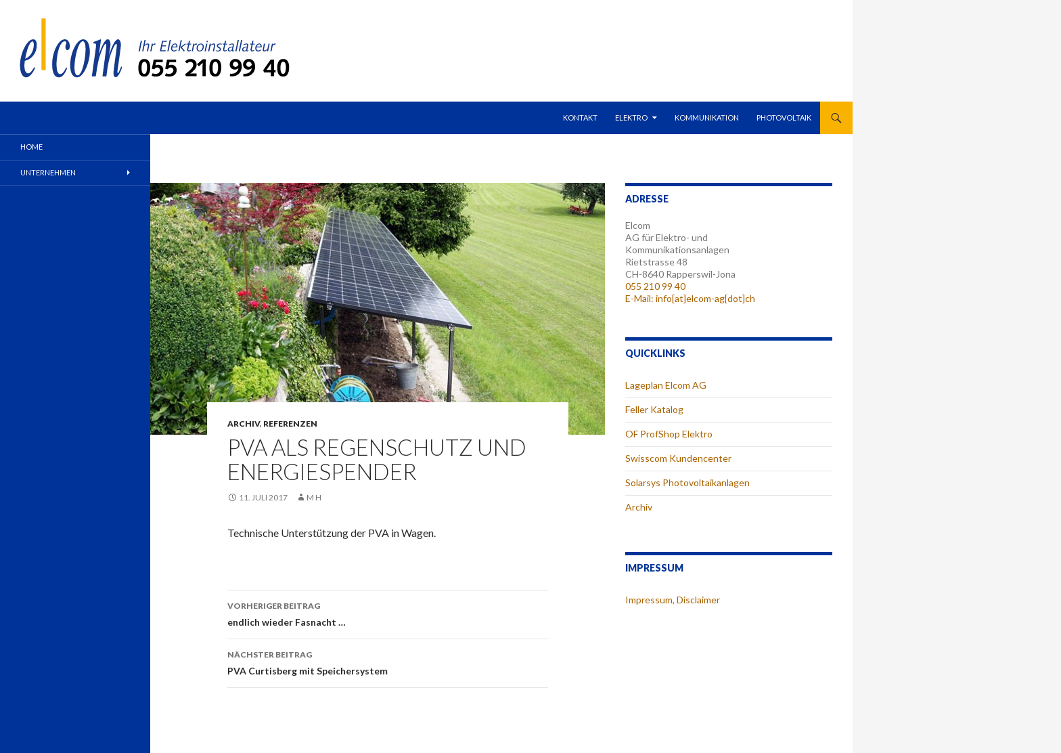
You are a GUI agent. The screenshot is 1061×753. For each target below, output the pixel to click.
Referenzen (290, 423)
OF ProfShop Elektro (669, 433)
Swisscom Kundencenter (678, 458)
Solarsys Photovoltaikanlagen (687, 482)
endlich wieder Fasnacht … (387, 613)
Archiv (243, 423)
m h (314, 497)
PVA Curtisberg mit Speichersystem (387, 661)
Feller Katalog (654, 409)
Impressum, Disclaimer (672, 599)
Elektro (631, 117)
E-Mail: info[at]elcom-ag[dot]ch (690, 298)
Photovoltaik (784, 117)
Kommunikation (707, 117)
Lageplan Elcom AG (665, 385)
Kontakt (580, 117)
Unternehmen (48, 172)
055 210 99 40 (655, 286)
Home (31, 146)
